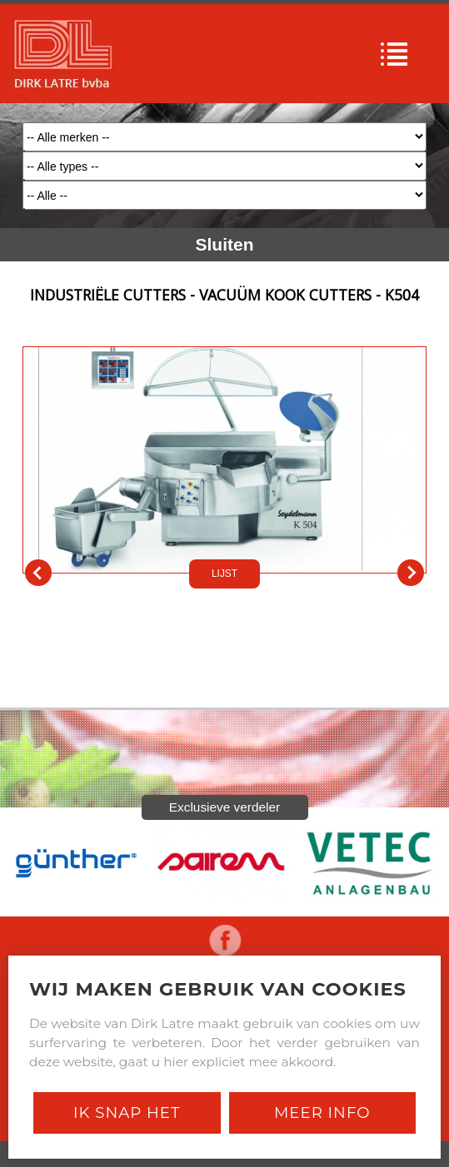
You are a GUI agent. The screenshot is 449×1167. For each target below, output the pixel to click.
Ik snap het (126, 1112)
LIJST (224, 573)
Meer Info (322, 1112)
